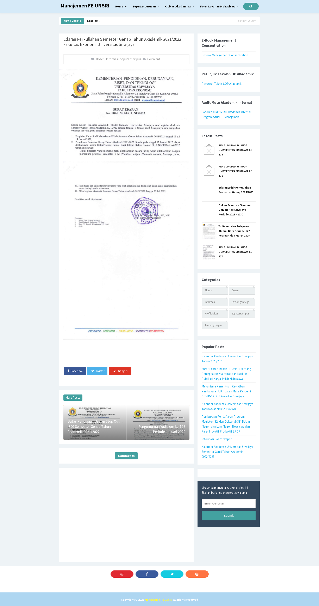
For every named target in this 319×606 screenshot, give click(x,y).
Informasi (112, 59)
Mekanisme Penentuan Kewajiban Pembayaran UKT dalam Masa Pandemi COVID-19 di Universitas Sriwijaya (226, 391)
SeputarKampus (130, 59)
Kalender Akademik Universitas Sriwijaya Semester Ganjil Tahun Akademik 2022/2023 (227, 452)
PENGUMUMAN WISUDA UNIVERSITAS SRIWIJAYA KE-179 (236, 150)
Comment (153, 59)
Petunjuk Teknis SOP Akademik (222, 84)
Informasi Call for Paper (217, 439)
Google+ (121, 371)
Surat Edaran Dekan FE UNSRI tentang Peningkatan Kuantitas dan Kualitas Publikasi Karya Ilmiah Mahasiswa (226, 374)
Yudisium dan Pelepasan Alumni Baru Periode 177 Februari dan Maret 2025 (234, 231)
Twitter (98, 371)
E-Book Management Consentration (225, 55)
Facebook (75, 371)
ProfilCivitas (211, 313)
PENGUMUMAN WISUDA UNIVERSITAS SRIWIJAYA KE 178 (235, 171)
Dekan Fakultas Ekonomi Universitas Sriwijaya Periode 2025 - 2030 (235, 209)
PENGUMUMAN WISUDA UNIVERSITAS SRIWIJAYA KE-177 (236, 252)
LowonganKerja (240, 302)
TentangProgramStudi (216, 325)
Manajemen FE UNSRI (159, 599)
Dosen (100, 59)
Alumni (209, 290)
